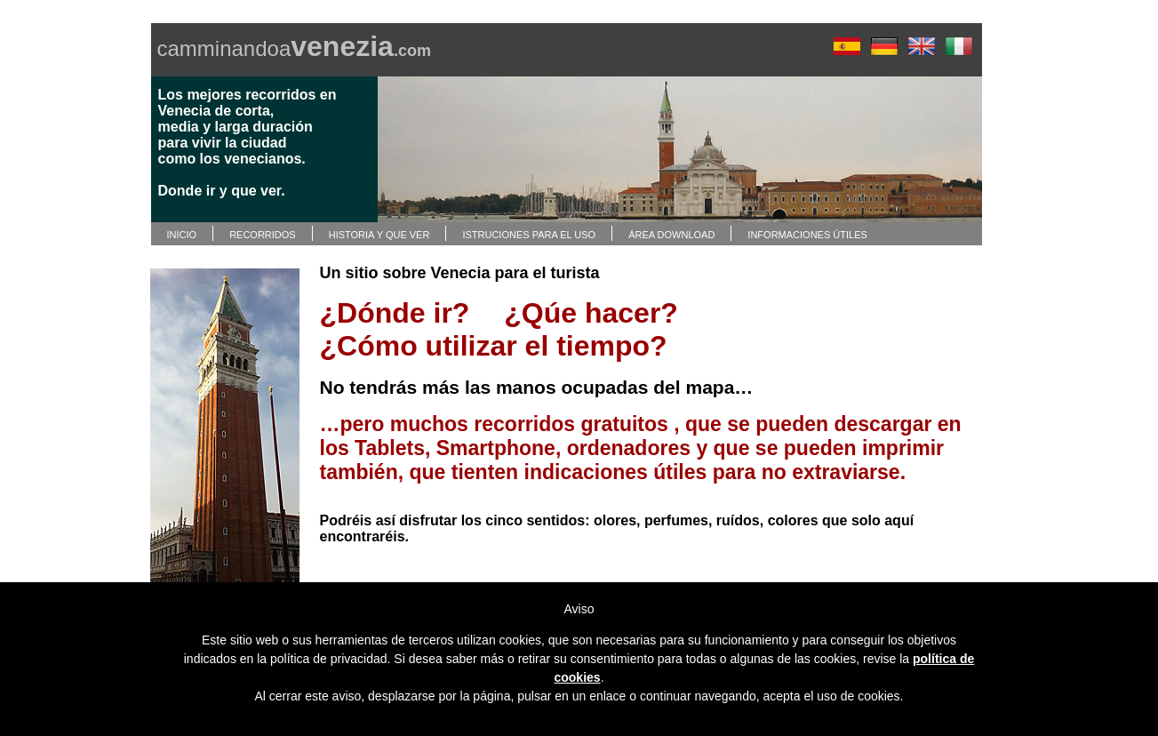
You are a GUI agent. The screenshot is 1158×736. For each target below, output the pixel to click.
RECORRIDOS (262, 234)
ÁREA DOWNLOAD (671, 234)
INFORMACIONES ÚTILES (807, 234)
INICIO (182, 234)
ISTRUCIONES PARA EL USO (528, 234)
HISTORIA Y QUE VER (379, 234)
